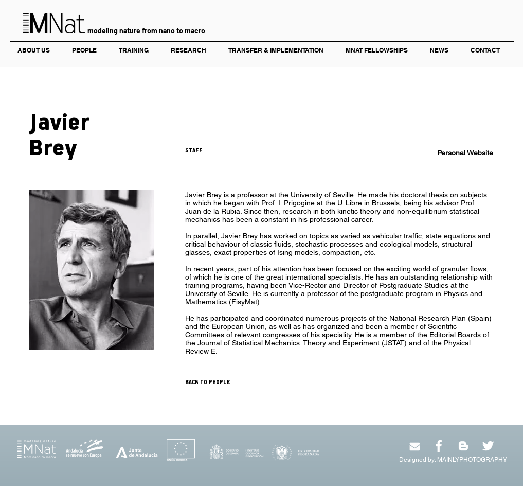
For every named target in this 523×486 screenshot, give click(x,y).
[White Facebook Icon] (438, 446)
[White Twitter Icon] (488, 446)
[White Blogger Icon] (463, 446)
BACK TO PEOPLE (207, 382)
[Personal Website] (456, 153)
